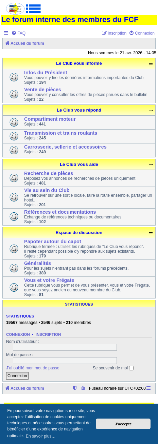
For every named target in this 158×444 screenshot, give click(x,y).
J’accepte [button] (123, 424)
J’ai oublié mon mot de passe (32, 368)
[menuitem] (18, 33)
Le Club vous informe (79, 63)
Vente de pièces (42, 89)
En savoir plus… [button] (40, 436)
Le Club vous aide (79, 164)
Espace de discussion (79, 232)
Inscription (48, 334)
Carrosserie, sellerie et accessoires (65, 147)
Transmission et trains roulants (60, 133)
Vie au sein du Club (47, 190)
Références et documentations (60, 212)
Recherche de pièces (48, 173)
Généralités (37, 263)
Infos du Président (45, 72)
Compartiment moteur (50, 119)
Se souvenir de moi (113, 368)
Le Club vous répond (79, 110)
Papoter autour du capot (52, 241)
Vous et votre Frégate (49, 280)
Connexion (18, 334)
